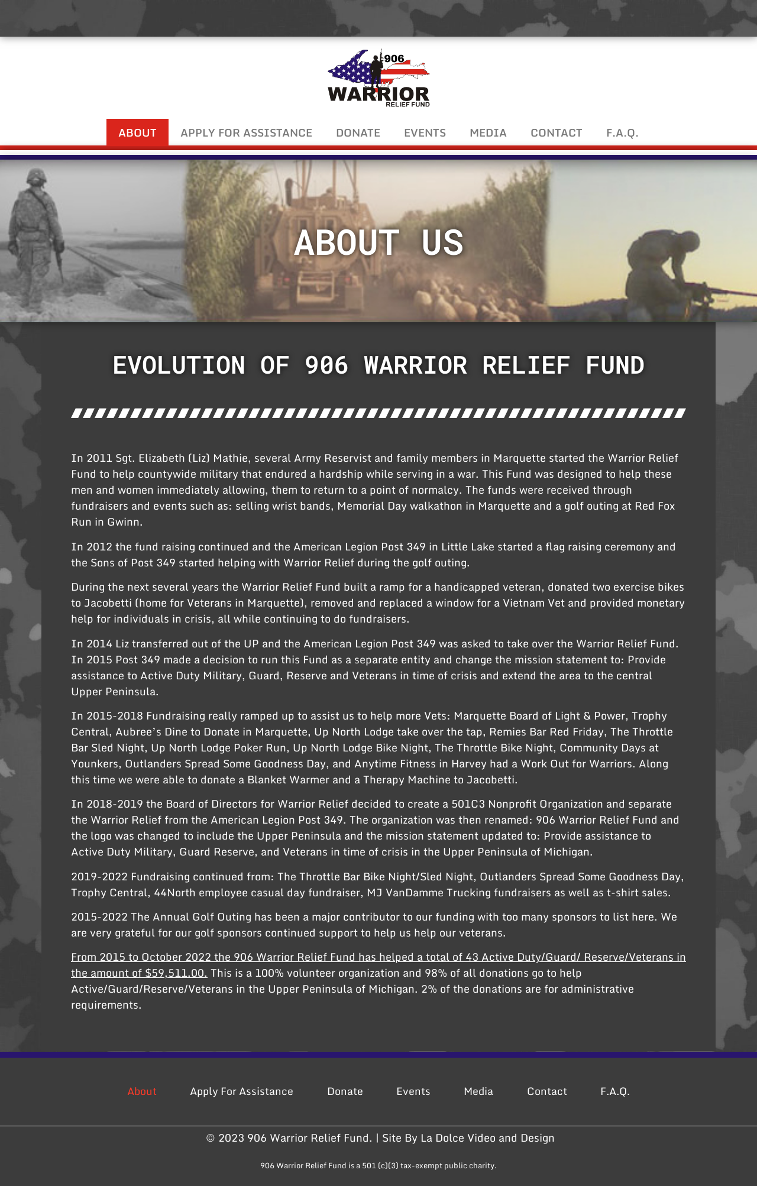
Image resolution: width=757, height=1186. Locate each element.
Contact (556, 132)
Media (488, 132)
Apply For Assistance (246, 132)
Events (425, 132)
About (137, 132)
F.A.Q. (622, 132)
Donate (358, 132)
